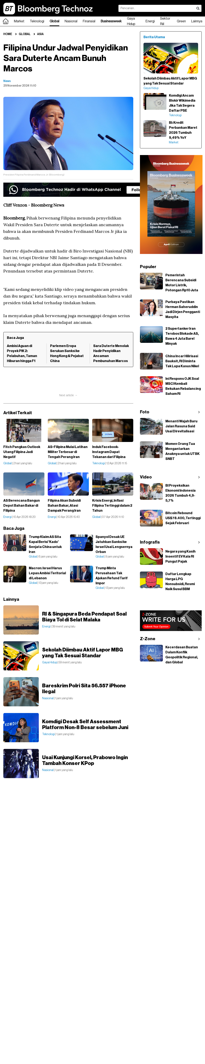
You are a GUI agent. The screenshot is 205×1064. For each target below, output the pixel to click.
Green (181, 21)
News (7, 81)
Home (7, 34)
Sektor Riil (165, 21)
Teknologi (37, 21)
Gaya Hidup (131, 21)
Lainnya (196, 21)
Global (54, 21)
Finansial (89, 21)
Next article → (68, 395)
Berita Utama (154, 37)
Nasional (71, 21)
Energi (150, 21)
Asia (40, 34)
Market (19, 21)
